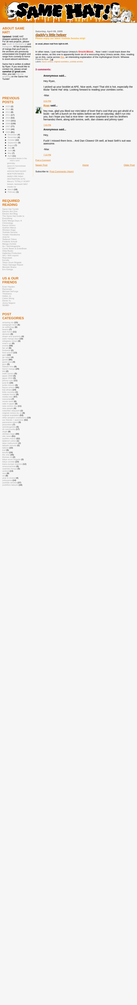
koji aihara (7, 390)
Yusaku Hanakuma (11, 234)
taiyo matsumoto (10, 443)
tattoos (5, 448)
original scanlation (61, 62)
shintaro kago (8, 434)
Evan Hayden (8, 286)
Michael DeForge (10, 291)
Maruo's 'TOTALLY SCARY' (18, 181)
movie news (7, 401)
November (12, 137)
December (12, 135)
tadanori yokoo (9, 441)
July (10, 148)
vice (4, 473)
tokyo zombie (8, 461)
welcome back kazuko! (16, 171)
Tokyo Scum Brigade (11, 262)
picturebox (7, 424)
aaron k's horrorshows (16, 166)
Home (85, 165)
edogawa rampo (9, 341)
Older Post (129, 165)
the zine (6, 454)
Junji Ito (5, 237)
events (5, 345)
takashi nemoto (9, 445)
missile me (11, 187)
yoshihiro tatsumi (10, 485)
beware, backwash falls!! (17, 184)
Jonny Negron (8, 303)
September (13, 143)
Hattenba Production (11, 253)
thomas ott (7, 457)
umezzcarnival (9, 466)
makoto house (9, 394)
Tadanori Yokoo (9, 239)
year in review (8, 478)
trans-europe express (12, 464)
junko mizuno (8, 385)
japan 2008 (7, 376)
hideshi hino (8, 366)
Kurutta (5, 260)
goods (5, 359)
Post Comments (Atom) (62, 171)
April (10, 156)
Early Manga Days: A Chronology (12, 221)
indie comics (8, 373)
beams (5, 329)
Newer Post (41, 165)
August (11, 145)
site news (6, 436)
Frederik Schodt (9, 241)
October (12, 140)
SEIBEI (5, 305)
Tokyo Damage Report (12, 265)
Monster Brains (9, 267)
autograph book (9, 325)
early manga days (10, 338)
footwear (6, 350)
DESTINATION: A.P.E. (16, 179)
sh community (8, 429)
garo (4, 355)
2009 (8, 120)
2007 (8, 126)
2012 (8, 112)
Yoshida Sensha (9, 232)
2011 (8, 115)
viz (3, 475)
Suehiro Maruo (9, 227)
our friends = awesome (13, 420)
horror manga (8, 369)
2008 (8, 123)
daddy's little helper (50, 35)
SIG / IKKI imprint (10, 255)
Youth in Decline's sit (16, 44)
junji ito (5, 383)
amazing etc (8, 322)
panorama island (10, 422)
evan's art (6, 343)
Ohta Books (7, 251)
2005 (8, 132)
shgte (4, 431)
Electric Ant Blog (9, 213)
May (10, 153)
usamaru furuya (9, 468)
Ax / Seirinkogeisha (11, 246)
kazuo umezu (47, 62)
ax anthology (8, 327)
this (62, 57)
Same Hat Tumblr (10, 209)
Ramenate (7, 289)
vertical (5, 471)
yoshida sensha (76, 62)
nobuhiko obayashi (11, 410)
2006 (8, 129)
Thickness (7, 293)
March (11, 189)
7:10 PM (47, 155)
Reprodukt (7, 258)
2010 (8, 118)
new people (7, 408)
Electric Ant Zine (9, 211)
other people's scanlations (14, 417)
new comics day (9, 406)
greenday (11, 163)
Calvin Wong (8, 298)
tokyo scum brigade (11, 459)
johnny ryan (7, 380)
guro (4, 364)
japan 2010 (7, 378)
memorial (6, 399)
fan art (5, 348)
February (12, 192)
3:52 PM (47, 101)
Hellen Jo (6, 296)
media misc (7, 396)
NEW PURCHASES (15, 174)
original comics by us (12, 413)
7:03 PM (47, 125)
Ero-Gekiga (7, 269)
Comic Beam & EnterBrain (14, 248)
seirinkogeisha (9, 427)
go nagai (6, 357)
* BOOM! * (11, 168)
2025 (8, 106)
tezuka (5, 452)
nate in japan (8, 403)
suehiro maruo (9, 438)
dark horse (7, 331)
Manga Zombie (9, 244)
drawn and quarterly (11, 336)
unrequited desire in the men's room (17, 159)
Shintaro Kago (9, 230)
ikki (3, 371)
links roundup (8, 392)
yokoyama (7, 480)
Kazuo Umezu (9, 225)
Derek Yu (6, 300)
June (10, 150)
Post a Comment (43, 160)
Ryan (47, 105)
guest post (7, 362)
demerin (6, 334)
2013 (8, 109)
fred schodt (7, 352)
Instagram (7, 46)
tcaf (4, 450)
